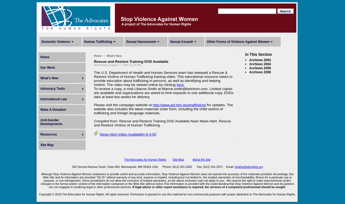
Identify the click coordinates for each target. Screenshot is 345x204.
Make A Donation (53, 110)
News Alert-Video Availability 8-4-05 (128, 134)
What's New (49, 78)
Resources (48, 134)
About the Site (202, 159)
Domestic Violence (55, 42)
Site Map (47, 145)
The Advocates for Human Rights (145, 159)
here (180, 85)
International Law (53, 99)
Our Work (47, 68)
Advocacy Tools (52, 89)
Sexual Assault (181, 42)
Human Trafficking (98, 42)
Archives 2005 (260, 68)
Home (44, 57)
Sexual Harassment (141, 42)
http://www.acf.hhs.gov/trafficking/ (179, 105)
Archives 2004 (260, 64)
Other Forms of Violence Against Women (238, 42)
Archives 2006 (260, 72)
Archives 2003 (260, 60)
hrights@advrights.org (249, 166)
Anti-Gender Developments (51, 122)
